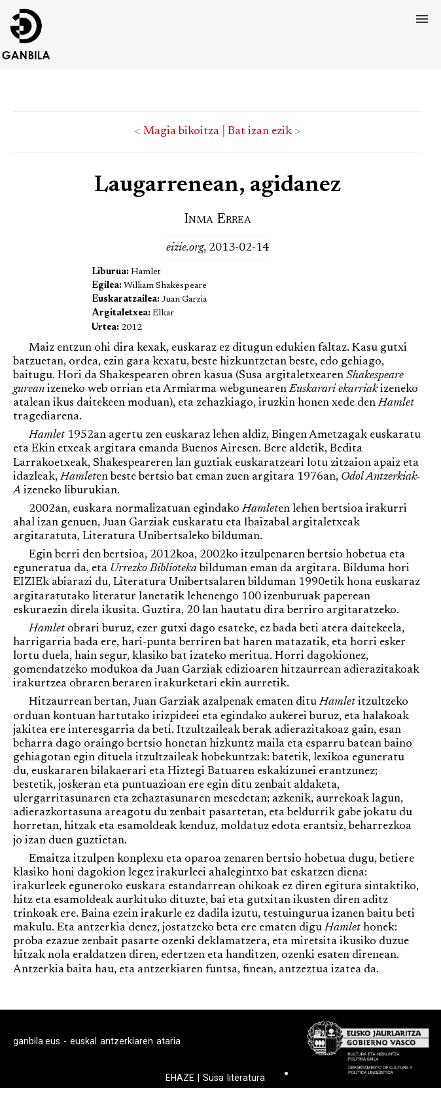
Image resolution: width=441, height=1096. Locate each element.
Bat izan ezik (260, 131)
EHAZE (180, 1077)
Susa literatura (234, 1077)
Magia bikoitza (181, 131)
